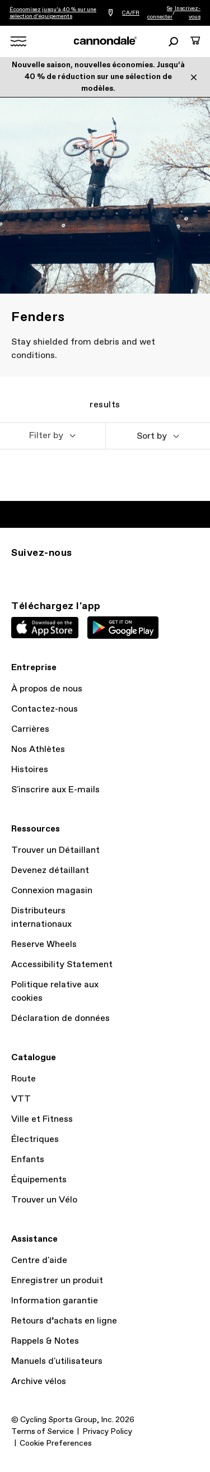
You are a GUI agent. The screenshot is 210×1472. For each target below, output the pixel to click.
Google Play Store (123, 627)
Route (23, 1079)
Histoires (29, 770)
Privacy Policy (107, 1432)
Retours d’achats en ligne (64, 1321)
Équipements (39, 1180)
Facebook (67, 573)
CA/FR (130, 13)
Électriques (35, 1139)
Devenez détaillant (50, 870)
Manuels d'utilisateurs (56, 1361)
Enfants (27, 1159)
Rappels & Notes (45, 1341)
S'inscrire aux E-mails (55, 790)
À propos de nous (46, 689)
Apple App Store (44, 627)
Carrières (30, 729)
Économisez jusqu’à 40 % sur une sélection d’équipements (53, 13)
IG (18, 573)
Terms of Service (42, 1432)
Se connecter (159, 12)
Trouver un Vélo (44, 1200)
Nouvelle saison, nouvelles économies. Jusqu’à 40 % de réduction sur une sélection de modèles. (98, 77)
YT (92, 573)
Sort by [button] (152, 436)
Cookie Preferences (56, 1443)
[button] (52, 435)
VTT (21, 1099)
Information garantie (54, 1301)
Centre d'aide (39, 1260)
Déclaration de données (60, 1018)
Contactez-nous (44, 709)
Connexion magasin (51, 891)
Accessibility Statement (62, 965)
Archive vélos (38, 1381)
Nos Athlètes (38, 749)
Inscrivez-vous (187, 12)
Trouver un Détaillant (55, 850)
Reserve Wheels (44, 944)
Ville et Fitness (42, 1119)
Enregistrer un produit (57, 1281)
